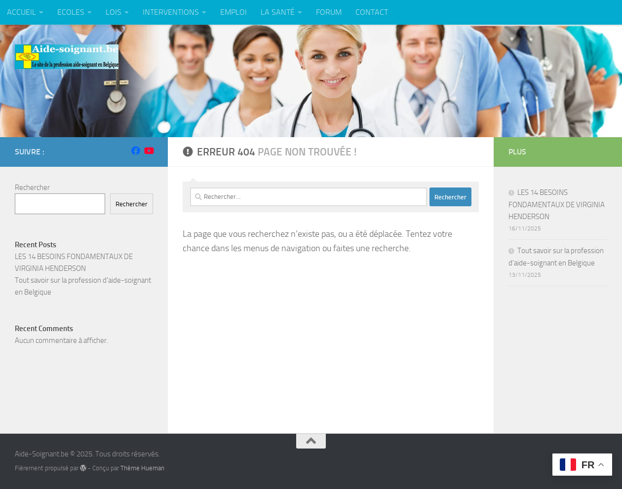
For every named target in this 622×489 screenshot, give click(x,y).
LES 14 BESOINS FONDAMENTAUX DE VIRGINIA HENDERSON (556, 204)
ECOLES (70, 12)
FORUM (329, 12)
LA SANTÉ (278, 12)
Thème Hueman (142, 468)
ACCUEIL (21, 12)
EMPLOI (233, 12)
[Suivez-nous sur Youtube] (148, 150)
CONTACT (371, 12)
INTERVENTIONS (171, 12)
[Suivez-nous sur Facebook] (135, 150)
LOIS (113, 12)
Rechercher (32, 187)
